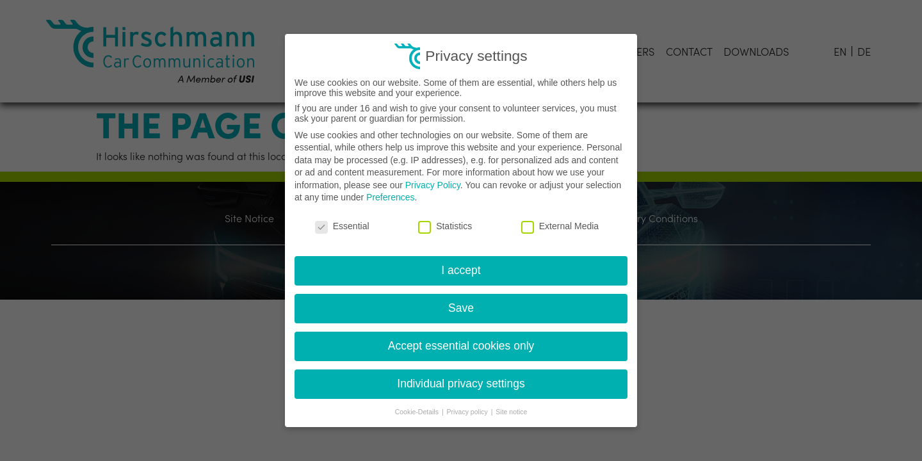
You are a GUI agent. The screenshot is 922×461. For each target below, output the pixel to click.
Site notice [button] (511, 412)
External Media (560, 226)
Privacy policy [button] (468, 412)
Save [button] (461, 308)
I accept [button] (460, 270)
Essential (342, 226)
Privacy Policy (432, 185)
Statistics (445, 226)
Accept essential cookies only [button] (461, 345)
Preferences (390, 197)
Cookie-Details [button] (418, 412)
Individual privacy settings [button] (460, 383)
